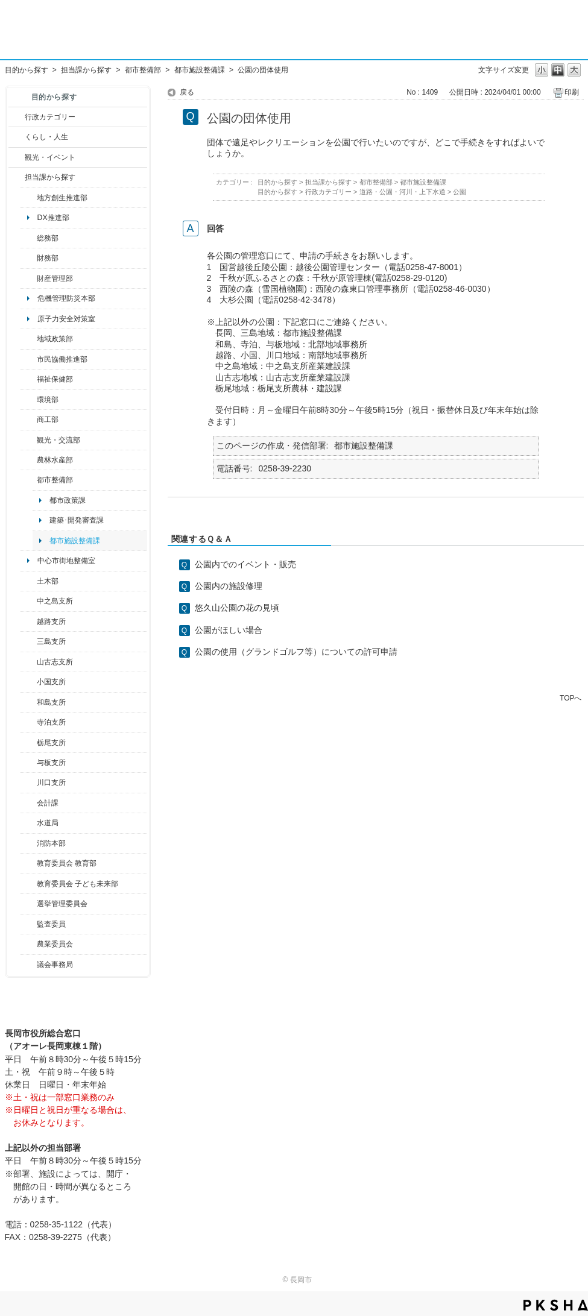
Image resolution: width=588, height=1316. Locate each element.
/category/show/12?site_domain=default (16, 136)
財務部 (47, 258)
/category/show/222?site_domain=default (29, 944)
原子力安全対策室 (66, 319)
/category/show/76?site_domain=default (29, 460)
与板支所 (51, 762)
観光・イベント (50, 157)
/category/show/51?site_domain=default (29, 883)
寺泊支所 (51, 722)
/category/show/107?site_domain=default (29, 601)
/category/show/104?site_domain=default (29, 338)
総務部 (47, 238)
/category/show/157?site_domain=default (29, 964)
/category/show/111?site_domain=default (29, 903)
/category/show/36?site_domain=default (29, 419)
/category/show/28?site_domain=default (29, 581)
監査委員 (51, 924)
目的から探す (26, 70)
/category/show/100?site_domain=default (29, 197)
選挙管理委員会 (62, 903)
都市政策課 (67, 500)
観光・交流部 (58, 440)
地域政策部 (55, 339)
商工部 (47, 419)
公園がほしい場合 (228, 630)
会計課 (47, 803)
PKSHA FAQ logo (555, 1305)
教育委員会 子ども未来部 (77, 884)
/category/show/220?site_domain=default (29, 924)
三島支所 (51, 641)
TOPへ (570, 698)
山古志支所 (55, 662)
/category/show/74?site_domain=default (29, 681)
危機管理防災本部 (66, 298)
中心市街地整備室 (66, 560)
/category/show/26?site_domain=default (29, 359)
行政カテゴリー (50, 117)
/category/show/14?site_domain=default (29, 379)
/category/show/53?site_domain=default (29, 641)
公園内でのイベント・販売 (245, 564)
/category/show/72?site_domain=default (29, 258)
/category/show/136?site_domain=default (29, 762)
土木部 (47, 581)
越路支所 (51, 621)
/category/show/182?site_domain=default (29, 479)
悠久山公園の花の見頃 (237, 607)
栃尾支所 (51, 742)
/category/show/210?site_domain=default (29, 803)
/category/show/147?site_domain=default (29, 822)
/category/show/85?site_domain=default (29, 843)
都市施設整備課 (199, 70)
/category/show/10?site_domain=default (29, 238)
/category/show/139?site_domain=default (29, 702)
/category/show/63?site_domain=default (29, 722)
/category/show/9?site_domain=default (16, 177)
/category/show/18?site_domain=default (16, 157)
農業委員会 (55, 944)
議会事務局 (55, 964)
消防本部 (51, 843)
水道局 (47, 823)
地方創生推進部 (62, 198)
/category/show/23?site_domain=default (29, 399)
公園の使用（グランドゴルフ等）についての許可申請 (296, 651)
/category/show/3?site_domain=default (16, 117)
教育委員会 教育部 (66, 863)
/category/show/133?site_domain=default (29, 782)
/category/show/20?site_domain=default (29, 440)
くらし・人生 (46, 137)
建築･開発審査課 (76, 520)
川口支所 (51, 782)
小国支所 (51, 682)
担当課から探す (86, 70)
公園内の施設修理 (228, 586)
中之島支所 (55, 601)
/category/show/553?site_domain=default (29, 278)
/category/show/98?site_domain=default (29, 661)
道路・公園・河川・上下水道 (402, 191)
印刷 (571, 92)
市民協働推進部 (62, 359)
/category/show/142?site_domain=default (29, 621)
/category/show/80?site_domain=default (29, 742)
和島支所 (51, 702)
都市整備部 (143, 70)
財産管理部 (55, 278)
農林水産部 (55, 460)
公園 (459, 191)
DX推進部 (53, 217)
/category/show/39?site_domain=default (29, 863)
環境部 (47, 399)
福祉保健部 (55, 379)
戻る (187, 92)
